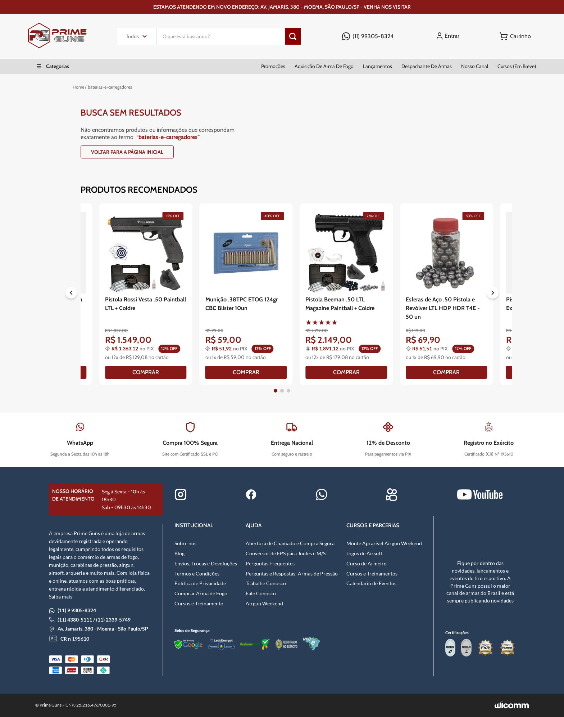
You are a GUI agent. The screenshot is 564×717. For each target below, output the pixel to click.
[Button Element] (515, 36)
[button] (275, 391)
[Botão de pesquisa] (293, 36)
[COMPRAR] (146, 372)
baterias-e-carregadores (110, 87)
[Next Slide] (492, 294)
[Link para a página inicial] (78, 87)
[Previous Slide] (71, 294)
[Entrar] (449, 36)
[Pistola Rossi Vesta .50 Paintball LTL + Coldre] (146, 294)
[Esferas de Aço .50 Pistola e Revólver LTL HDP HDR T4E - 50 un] (446, 294)
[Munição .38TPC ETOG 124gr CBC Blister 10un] (246, 294)
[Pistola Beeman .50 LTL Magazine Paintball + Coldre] (346, 294)
